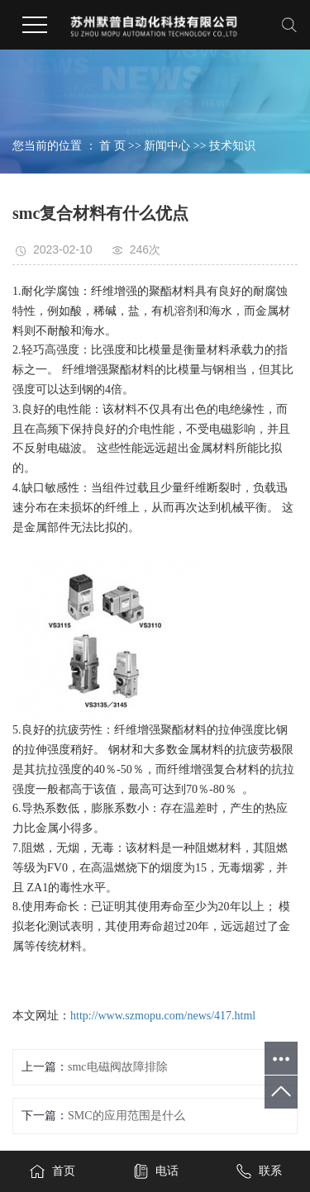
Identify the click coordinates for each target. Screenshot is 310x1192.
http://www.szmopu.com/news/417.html (162, 1015)
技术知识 (232, 146)
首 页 (112, 146)
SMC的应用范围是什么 (126, 1115)
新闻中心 (167, 146)
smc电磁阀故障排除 (118, 1067)
